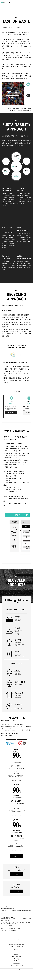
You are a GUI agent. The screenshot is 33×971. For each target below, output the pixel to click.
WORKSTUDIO (16, 943)
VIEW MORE (16, 856)
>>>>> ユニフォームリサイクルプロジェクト (11, 928)
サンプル (16, 891)
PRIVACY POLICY (16, 963)
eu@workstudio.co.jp (16, 956)
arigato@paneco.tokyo (16, 948)
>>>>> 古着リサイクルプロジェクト (9, 930)
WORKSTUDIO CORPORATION (18, 965)
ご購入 (16, 874)
